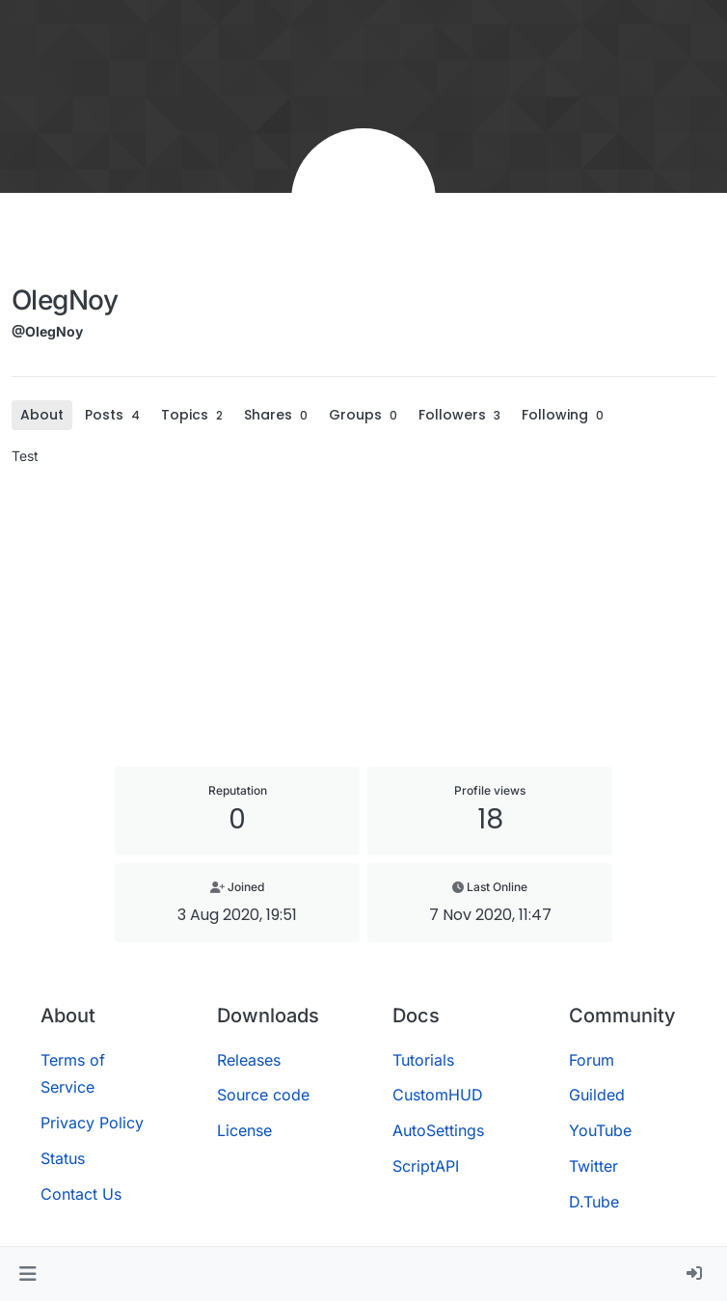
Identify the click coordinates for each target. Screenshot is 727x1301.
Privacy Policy (92, 1122)
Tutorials (423, 1060)
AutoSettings (438, 1130)
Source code (263, 1094)
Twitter (593, 1166)
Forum (591, 1060)
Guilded (597, 1094)
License (244, 1130)
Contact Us (80, 1194)
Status (62, 1158)
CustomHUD (437, 1094)
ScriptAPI (425, 1166)
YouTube (600, 1130)
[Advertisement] (363, 616)
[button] (27, 1274)
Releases (249, 1060)
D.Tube (594, 1201)
